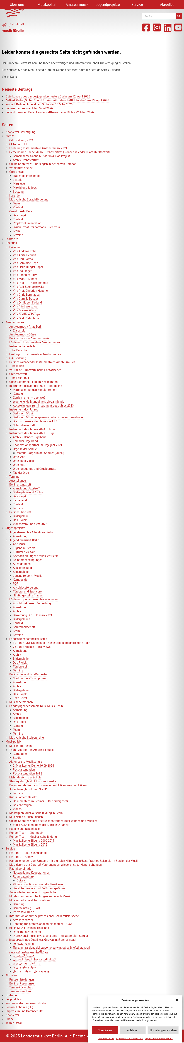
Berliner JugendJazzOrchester (28, 674)
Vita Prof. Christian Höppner (31, 291)
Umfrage (11, 995)
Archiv (10, 136)
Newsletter (12, 1015)
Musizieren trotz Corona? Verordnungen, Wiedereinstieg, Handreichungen (55, 865)
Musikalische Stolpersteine (26, 737)
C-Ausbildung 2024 (21, 140)
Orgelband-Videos (24, 461)
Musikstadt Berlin (20, 746)
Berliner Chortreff (20, 512)
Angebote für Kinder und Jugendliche (32, 892)
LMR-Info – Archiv (21, 857)
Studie (17, 758)
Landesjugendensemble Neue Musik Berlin (36, 706)
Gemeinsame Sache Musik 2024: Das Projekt (41, 156)
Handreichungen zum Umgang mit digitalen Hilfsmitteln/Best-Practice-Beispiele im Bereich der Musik (73, 861)
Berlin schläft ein (23, 413)
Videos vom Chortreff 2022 (30, 524)
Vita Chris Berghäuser (26, 295)
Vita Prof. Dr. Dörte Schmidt (30, 283)
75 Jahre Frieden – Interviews (31, 647)
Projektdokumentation (27, 223)
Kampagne (20, 754)
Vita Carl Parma (23, 259)
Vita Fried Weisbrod (25, 306)
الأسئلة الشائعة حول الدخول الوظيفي (34, 959)
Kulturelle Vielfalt (24, 552)
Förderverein (20, 666)
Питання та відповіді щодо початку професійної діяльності (51, 947)
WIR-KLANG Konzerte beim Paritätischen (35, 370)
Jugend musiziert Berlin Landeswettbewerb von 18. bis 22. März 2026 (50, 112)
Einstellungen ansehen (163, 1032)
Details (21, 880)
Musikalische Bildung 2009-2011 (33, 841)
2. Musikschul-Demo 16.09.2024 (33, 765)
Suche (10, 1019)
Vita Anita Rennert (24, 255)
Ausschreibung (22, 568)
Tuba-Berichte (18, 350)
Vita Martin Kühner (25, 279)
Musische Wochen (21, 702)
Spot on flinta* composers (30, 678)
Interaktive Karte (23, 912)
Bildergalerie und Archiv (28, 492)
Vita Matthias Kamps (26, 314)
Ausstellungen (18, 480)
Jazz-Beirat (20, 500)
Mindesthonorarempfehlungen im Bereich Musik (39, 896)
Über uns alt (17, 172)
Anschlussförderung (25, 587)
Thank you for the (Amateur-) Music (31, 750)
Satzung (18, 191)
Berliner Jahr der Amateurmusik (29, 338)
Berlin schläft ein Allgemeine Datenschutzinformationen (48, 417)
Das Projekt (20, 215)
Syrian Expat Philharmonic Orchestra (36, 227)
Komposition (21, 580)
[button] (177, 1002)
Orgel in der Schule (25, 449)
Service (137, 4)
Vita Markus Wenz (24, 310)
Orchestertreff (18, 374)
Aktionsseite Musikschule (25, 762)
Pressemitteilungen (21, 979)
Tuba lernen (16, 366)
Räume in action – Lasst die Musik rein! (38, 884)
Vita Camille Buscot (25, 298)
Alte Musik (19, 544)
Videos (17, 809)
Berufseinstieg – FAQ (26, 908)
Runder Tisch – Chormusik (26, 833)
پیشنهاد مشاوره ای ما (25, 967)
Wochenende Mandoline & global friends (38, 401)
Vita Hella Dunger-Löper (28, 267)
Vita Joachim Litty (25, 275)
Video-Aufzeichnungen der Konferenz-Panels (41, 825)
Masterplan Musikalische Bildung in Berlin (36, 813)
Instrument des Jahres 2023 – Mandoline (35, 386)
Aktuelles (167, 4)
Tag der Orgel (21, 473)
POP (15, 583)
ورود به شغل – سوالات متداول (31, 971)
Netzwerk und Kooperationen (31, 872)
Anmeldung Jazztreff (26, 488)
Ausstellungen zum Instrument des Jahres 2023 (43, 405)
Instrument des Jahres (23, 409)
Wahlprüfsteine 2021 (22, 168)
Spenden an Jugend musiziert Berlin (36, 556)
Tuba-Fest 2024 (19, 378)
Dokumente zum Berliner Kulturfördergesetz (40, 801)
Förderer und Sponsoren (28, 591)
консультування (23, 944)
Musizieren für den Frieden (26, 817)
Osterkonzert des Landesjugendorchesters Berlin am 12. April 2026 (48, 96)
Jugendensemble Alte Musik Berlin (31, 532)
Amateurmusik (77, 4)
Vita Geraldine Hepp (25, 263)
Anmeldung (20, 536)
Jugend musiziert (24, 548)
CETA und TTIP (18, 144)
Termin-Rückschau (21, 987)
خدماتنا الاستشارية (24, 955)
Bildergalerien (21, 619)
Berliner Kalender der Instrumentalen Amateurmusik (42, 362)
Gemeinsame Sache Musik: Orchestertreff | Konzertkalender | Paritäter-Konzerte (59, 152)
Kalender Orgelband (25, 441)
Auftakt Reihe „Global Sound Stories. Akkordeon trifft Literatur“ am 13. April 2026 (57, 100)
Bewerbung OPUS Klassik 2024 (32, 615)
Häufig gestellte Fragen (28, 595)
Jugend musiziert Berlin (24, 540)
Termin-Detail (14, 1023)
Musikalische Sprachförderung (28, 199)
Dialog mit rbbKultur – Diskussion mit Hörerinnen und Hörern (48, 785)
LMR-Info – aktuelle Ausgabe (28, 853)
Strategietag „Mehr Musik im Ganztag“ (34, 781)
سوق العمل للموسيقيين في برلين (28, 951)
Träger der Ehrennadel (26, 176)
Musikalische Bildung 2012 (30, 844)
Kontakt (18, 207)
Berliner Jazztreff (20, 484)
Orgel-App (19, 457)
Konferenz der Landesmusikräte (26, 1003)
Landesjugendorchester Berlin (28, 639)
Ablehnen (132, 1032)
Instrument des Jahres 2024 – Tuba (32, 429)
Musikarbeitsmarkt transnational (30, 900)
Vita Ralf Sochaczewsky (28, 287)
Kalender (14, 195)
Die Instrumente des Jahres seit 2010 (36, 421)
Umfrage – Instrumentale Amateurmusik (35, 354)
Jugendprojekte (108, 4)
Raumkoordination (21, 869)
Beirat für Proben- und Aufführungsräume (39, 888)
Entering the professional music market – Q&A (42, 924)
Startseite (12, 239)
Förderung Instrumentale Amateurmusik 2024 (38, 148)
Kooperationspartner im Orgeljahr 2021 (37, 445)
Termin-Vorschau (20, 991)
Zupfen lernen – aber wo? (29, 398)
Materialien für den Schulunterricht (35, 390)
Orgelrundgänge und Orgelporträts (34, 469)
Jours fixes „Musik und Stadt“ (28, 789)
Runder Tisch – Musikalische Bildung (33, 837)
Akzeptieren (105, 1032)
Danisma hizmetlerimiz (27, 932)
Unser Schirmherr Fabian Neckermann (33, 382)
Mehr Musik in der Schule (25, 777)
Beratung (19, 904)
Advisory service (23, 920)
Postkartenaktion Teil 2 (27, 773)
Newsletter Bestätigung (20, 132)
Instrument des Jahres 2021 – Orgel (32, 433)
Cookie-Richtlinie (106, 1040)
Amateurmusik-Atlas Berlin (26, 326)
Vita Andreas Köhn (25, 251)
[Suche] (179, 16)
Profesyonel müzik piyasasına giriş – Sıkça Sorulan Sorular (50, 936)
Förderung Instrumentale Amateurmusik (34, 342)
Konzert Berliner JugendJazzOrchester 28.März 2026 (39, 104)
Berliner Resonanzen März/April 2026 (29, 108)
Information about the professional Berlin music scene (44, 916)
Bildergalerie (20, 516)
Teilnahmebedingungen (27, 560)
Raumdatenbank (23, 876)
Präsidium (15, 247)
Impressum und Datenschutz (129, 1040)
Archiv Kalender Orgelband (30, 437)
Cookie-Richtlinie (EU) (19, 1007)
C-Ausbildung (17, 358)
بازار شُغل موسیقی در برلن (25, 963)
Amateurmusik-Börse (22, 334)
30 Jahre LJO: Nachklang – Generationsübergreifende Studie (51, 643)
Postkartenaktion (24, 769)
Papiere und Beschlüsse (24, 829)
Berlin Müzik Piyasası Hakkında (29, 928)
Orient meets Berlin (21, 211)
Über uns (17, 4)
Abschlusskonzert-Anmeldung (32, 603)
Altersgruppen (22, 564)
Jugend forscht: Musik (27, 576)
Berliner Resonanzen (22, 983)
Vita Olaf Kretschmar (26, 318)
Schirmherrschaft (24, 425)
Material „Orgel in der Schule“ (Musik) (40, 453)
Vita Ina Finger (22, 271)
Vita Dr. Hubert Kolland (27, 302)
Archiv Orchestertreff (26, 160)
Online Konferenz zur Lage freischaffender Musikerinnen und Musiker (53, 821)
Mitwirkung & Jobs (25, 188)
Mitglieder (19, 184)
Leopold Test (14, 999)
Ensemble (19, 330)
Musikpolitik (47, 4)
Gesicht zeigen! (22, 805)
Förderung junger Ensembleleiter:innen (33, 599)
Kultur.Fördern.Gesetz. (23, 797)
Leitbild (17, 180)
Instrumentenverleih (22, 346)
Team (16, 203)
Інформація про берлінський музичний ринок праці (42, 940)
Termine (18, 235)
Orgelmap (19, 465)
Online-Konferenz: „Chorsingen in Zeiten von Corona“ (42, 164)
